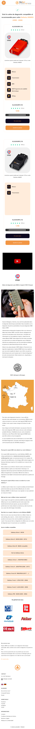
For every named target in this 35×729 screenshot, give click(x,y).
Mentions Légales (5, 718)
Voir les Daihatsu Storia (17, 553)
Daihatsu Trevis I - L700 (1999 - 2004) (17, 580)
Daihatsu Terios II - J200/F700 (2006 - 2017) (18, 566)
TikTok (2, 707)
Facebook (3, 701)
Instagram (3, 705)
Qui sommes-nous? (5, 690)
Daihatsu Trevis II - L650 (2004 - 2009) (17, 587)
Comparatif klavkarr (5, 693)
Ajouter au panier (17, 243)
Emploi (2, 695)
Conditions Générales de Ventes (8, 716)
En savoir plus (17, 236)
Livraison (3, 714)
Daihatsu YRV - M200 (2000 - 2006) (17, 594)
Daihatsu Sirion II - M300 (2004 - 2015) (17, 539)
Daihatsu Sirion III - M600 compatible (18, 546)
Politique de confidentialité (7, 720)
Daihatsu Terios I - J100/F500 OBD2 (17, 559)
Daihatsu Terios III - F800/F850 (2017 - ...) (17, 573)
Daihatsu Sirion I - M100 (17, 532)
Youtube (3, 703)
